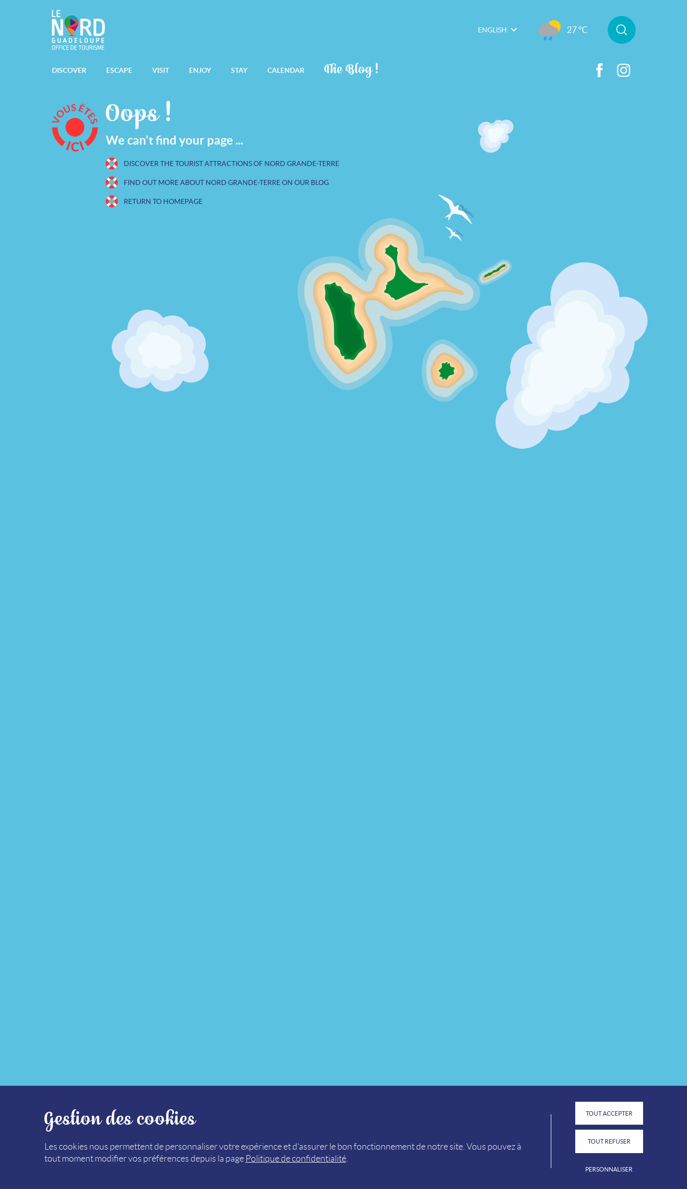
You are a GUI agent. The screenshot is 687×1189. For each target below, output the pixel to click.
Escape (119, 70)
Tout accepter (609, 1113)
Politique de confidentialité (295, 1159)
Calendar (285, 70)
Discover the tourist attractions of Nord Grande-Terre (231, 164)
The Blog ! (351, 68)
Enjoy (200, 70)
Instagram (624, 70)
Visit (160, 70)
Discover (69, 70)
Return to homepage (163, 201)
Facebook (600, 70)
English (497, 30)
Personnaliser (609, 1169)
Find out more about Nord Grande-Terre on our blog (226, 182)
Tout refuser (609, 1141)
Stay (239, 70)
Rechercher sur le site (621, 29)
